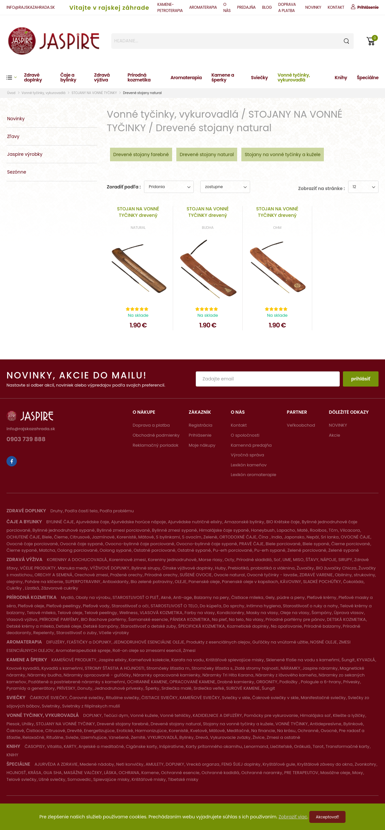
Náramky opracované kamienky (166, 675)
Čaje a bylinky (68, 77)
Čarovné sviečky (86, 698)
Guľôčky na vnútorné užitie (280, 642)
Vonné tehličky (175, 715)
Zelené (210, 537)
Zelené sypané (343, 550)
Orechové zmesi (91, 575)
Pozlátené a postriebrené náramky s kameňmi (76, 682)
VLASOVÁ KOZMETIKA (161, 613)
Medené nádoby (97, 764)
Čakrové (15, 731)
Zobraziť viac (293, 817)
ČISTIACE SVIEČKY (159, 698)
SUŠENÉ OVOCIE (196, 575)
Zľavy (13, 136)
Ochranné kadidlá (220, 773)
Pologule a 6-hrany (321, 682)
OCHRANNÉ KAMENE (147, 682)
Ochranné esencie (180, 773)
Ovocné (329, 731)
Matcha (47, 550)
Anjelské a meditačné (101, 746)
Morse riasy (211, 560)
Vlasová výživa (21, 619)
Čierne (61, 537)
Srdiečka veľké (208, 688)
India (276, 537)
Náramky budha (44, 675)
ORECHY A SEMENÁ (53, 575)
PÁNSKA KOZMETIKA (190, 619)
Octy (229, 560)
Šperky (152, 688)
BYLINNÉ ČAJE (60, 522)
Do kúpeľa (210, 606)
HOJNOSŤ (16, 773)
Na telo (236, 619)
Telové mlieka (41, 613)
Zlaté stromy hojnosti (256, 668)
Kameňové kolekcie (149, 660)
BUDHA (208, 227)
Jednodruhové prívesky (118, 688)
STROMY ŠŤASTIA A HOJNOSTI (114, 668)
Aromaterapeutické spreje (83, 650)
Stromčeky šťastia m (168, 668)
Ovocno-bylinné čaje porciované (139, 544)
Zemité (138, 737)
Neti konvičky (129, 764)
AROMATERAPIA (203, 7)
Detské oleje (68, 626)
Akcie (334, 435)
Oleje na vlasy (294, 613)
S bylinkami (168, 537)
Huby (220, 568)
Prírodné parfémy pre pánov (295, 619)
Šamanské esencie (148, 619)
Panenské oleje (204, 582)
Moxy (357, 773)
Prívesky (351, 682)
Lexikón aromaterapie (253, 475)
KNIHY (12, 755)
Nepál (312, 537)
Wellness (128, 613)
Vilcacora (350, 530)
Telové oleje (70, 613)
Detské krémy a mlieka (30, 626)
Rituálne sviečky (122, 698)
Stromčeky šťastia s (212, 668)
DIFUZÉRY (55, 642)
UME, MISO (292, 560)
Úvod (11, 92)
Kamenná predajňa (251, 445)
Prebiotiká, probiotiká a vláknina (261, 568)
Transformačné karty (347, 746)
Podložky (289, 682)
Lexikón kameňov (249, 465)
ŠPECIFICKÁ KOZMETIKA (201, 626)
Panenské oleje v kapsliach (250, 582)
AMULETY (155, 764)
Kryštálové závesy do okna (325, 764)
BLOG (267, 7)
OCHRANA (128, 773)
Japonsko (294, 537)
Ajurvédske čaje (92, 522)
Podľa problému (117, 511)
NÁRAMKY (290, 668)
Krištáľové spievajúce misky (235, 660)
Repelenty (43, 633)
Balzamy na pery (211, 597)
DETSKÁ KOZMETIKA (346, 619)
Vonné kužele (144, 715)
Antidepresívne (325, 724)
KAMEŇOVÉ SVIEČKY (200, 698)
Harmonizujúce (151, 731)
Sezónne (16, 172)
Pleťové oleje (31, 606)
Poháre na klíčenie (44, 582)
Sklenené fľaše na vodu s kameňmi (302, 660)
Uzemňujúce (93, 737)
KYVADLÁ (366, 660)
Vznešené (119, 737)
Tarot (318, 746)
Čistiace (34, 731)
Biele (47, 537)
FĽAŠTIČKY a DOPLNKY (89, 642)
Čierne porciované (350, 544)
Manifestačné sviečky (323, 698)
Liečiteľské (281, 746)
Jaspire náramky (320, 668)
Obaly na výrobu (93, 597)
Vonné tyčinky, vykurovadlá (294, 77)
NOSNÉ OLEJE (323, 642)
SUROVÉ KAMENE (243, 688)
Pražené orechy (126, 575)
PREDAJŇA (246, 7)
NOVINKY (313, 7)
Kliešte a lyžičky (349, 715)
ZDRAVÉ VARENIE (316, 575)
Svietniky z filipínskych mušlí (91, 706)
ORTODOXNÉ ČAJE (238, 537)
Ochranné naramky (261, 773)
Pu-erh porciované (232, 550)
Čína (264, 537)
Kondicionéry (230, 613)
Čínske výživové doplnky (187, 568)
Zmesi (189, 650)
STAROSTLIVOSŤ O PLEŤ (136, 597)
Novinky (16, 118)
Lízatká (32, 588)
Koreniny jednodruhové (172, 560)
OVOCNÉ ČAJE (355, 537)
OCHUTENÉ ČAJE (23, 537)
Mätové (146, 537)
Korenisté (126, 537)
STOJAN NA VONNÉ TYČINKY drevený (138, 212)
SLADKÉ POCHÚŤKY (322, 582)
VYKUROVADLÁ (162, 737)
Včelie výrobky (114, 633)
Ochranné (308, 731)
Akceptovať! (327, 817)
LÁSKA (110, 773)
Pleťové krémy (321, 597)
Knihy (341, 77)
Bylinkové (353, 724)
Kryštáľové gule (279, 764)
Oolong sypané (116, 550)
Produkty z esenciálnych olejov (218, 642)
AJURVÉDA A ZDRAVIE (56, 764)
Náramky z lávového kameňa (285, 675)
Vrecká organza (202, 764)
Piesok (13, 724)
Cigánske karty (141, 746)
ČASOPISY (35, 746)
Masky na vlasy (262, 613)
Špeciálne (368, 77)
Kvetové (198, 731)
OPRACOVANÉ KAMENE (192, 682)
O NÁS (227, 7)
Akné (166, 597)
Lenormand (256, 746)
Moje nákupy (202, 445)
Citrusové (80, 537)
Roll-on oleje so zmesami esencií (147, 650)
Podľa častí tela (81, 511)
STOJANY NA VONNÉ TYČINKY (94, 92)
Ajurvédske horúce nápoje (138, 522)
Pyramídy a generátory (30, 688)
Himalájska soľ (315, 715)
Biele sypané (315, 544)
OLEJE (180, 582)
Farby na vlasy (199, 613)
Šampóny (322, 613)
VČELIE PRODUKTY (37, 568)
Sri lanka (330, 537)
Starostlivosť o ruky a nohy (310, 606)
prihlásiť (360, 379)
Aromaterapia (186, 77)
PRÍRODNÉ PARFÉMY (59, 619)
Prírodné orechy (161, 575)
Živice (259, 737)
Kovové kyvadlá (22, 668)
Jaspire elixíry (112, 660)
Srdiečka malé (176, 688)
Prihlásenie (200, 435)
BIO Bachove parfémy (103, 619)
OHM (277, 227)
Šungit (348, 660)
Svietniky (51, 706)
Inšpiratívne (171, 746)
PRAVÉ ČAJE (251, 544)
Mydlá (67, 597)
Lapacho (286, 530)
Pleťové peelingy (63, 606)
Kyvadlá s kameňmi (62, 668)
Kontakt (239, 425)
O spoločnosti (245, 435)
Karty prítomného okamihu (214, 746)
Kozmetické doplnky (248, 626)
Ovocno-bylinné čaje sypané (206, 544)
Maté (302, 530)
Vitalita (54, 746)
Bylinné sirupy (145, 568)
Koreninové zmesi (127, 560)
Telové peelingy (100, 613)
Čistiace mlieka (247, 597)
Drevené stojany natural (142, 92)
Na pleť (219, 619)
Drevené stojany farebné (141, 154)
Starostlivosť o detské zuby (148, 626)
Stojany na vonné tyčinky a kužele (282, 154)
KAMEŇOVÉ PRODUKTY (73, 660)
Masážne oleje (335, 773)
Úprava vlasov (349, 613)
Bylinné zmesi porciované (123, 530)
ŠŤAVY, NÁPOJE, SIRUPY (329, 560)
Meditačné (238, 731)
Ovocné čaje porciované (32, 544)
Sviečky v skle (236, 698)
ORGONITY (266, 682)
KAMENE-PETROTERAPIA (169, 7)
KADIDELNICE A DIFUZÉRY (217, 715)
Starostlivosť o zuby (76, 633)
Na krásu (286, 731)
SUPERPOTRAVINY (82, 582)
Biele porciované (283, 544)
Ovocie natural (229, 575)
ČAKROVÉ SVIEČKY (48, 698)
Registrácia (200, 425)
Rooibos (318, 530)
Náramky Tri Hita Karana (227, 675)
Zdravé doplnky (33, 77)
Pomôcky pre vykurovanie (271, 715)
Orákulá (302, 746)
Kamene (150, 773)
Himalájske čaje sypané (224, 530)
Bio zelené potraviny (152, 582)
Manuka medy (73, 568)
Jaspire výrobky (24, 154)
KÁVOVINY (290, 582)
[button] (15, 77)
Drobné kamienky (235, 682)
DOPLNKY (92, 715)
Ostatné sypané (194, 550)
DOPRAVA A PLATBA (287, 7)
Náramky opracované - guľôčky (97, 675)
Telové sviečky (21, 779)
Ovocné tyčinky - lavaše (272, 575)
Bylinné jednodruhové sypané (63, 530)
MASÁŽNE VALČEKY (83, 773)
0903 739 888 (26, 439)
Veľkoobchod (301, 425)
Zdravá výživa (102, 77)
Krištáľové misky (149, 779)
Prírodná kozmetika (138, 77)
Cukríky (14, 588)
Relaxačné (33, 737)
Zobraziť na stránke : (321, 188)
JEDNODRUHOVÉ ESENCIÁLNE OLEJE (148, 642)
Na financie (263, 731)
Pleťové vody (96, 606)
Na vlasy (255, 619)
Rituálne (54, 737)
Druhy (56, 511)
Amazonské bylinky (244, 522)
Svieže (71, 737)
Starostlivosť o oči (130, 606)
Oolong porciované (77, 550)
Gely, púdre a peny (285, 597)
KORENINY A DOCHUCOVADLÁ (77, 560)
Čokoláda (353, 582)
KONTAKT (336, 7)
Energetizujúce (99, 731)
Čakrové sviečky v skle (275, 698)
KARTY (70, 746)
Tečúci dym (116, 715)
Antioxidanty (116, 582)
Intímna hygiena (264, 606)
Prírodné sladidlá (254, 560)
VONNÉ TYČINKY (291, 724)
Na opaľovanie (286, 626)
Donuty (84, 688)
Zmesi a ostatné (283, 737)
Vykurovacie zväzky (230, 737)
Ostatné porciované (154, 550)
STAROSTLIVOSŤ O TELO (173, 606)
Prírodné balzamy (322, 626)
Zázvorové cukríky (59, 588)
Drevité (74, 731)
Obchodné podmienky (156, 435)
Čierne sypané (21, 550)
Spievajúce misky (111, 779)
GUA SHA (52, 773)
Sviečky (259, 77)
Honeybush (263, 530)
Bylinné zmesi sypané (174, 530)
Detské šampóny (100, 626)
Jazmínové (103, 537)
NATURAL (138, 227)
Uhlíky (28, 724)
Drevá (202, 737)
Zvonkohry (365, 764)
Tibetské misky (183, 779)
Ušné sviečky (51, 779)
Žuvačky (305, 568)
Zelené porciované (306, 550)
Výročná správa (247, 455)
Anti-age (182, 597)
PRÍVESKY (66, 688)
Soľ (277, 560)
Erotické (125, 731)
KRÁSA (34, 773)
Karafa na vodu (187, 660)
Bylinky (186, 737)
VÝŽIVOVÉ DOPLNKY (109, 568)
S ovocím (192, 537)
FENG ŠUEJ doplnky (240, 764)
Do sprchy (233, 606)
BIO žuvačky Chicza (336, 568)
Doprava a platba (151, 425)
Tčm (333, 530)
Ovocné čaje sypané (81, 544)
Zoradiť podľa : (124, 187)
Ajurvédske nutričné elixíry (195, 522)
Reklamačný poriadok (156, 445)
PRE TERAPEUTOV (301, 773)
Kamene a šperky (223, 77)
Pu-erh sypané (269, 550)
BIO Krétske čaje (283, 522)
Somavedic (79, 779)
